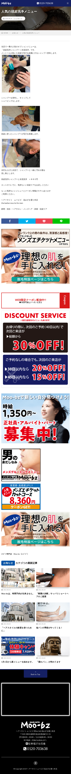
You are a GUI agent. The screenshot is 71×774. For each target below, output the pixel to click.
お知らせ (19, 18)
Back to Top (35, 674)
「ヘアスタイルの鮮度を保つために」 (16, 629)
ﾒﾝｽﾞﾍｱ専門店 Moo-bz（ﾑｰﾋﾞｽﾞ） (15, 554)
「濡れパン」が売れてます (48, 662)
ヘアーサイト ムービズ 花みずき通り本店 (42, 769)
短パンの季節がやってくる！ (49, 628)
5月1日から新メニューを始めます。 (17, 662)
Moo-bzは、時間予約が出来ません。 (18, 594)
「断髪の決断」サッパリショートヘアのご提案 (52, 595)
